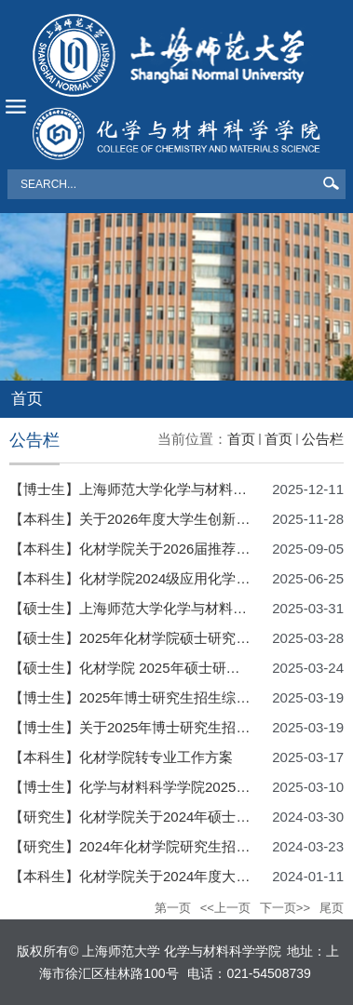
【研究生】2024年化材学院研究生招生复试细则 (157, 846)
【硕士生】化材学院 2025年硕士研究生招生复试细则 (173, 668)
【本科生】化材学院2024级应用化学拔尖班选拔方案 (171, 578)
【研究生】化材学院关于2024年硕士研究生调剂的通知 (178, 816)
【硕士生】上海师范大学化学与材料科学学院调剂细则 (177, 608)
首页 (241, 439)
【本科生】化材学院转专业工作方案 (121, 757)
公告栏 (323, 439)
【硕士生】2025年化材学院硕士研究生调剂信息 (157, 638)
